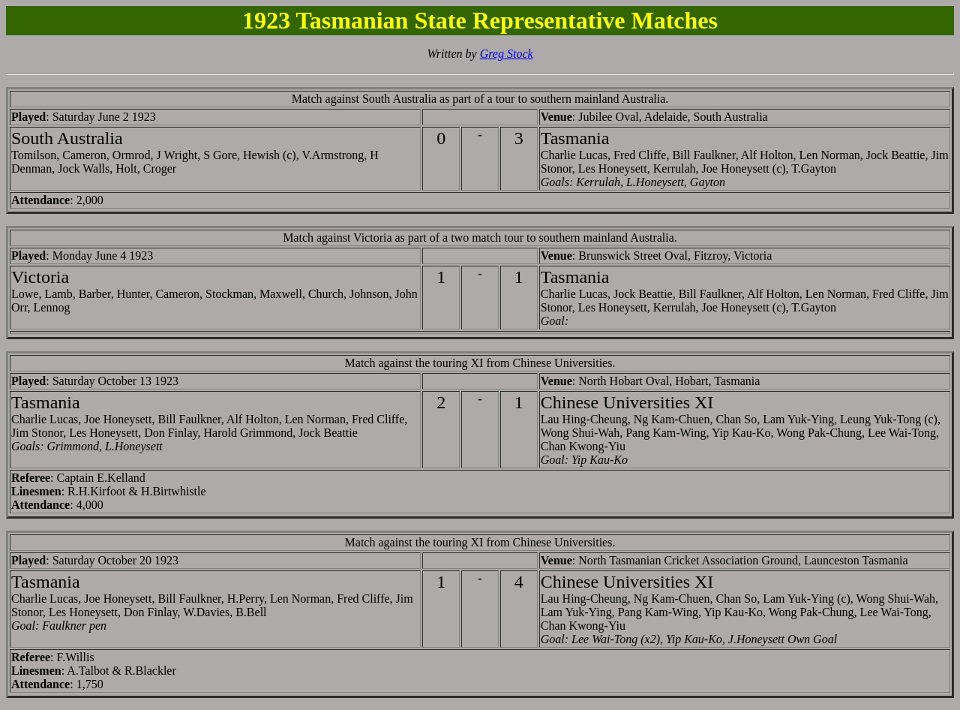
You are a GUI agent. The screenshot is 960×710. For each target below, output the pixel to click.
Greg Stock (506, 53)
